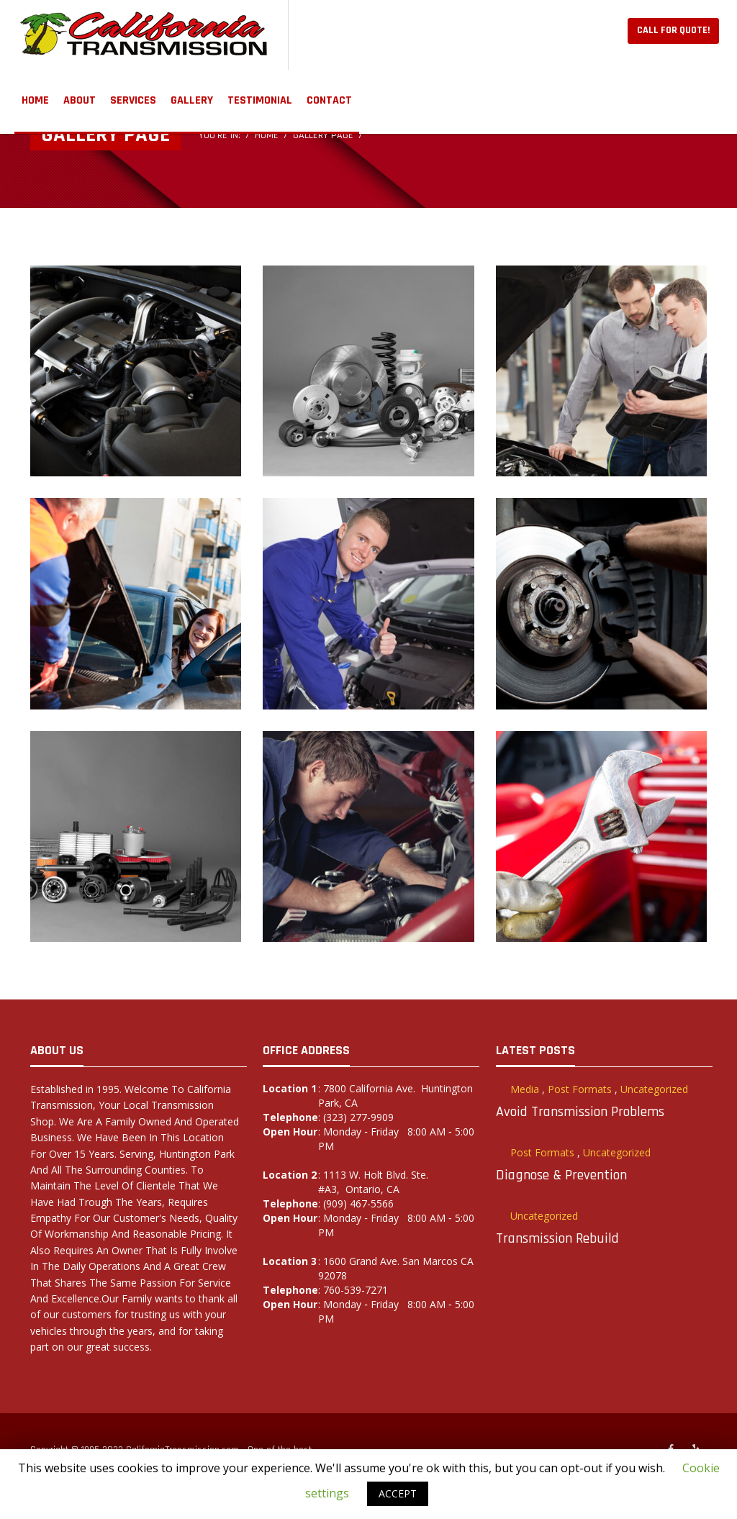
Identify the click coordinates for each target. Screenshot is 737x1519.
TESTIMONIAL (259, 100)
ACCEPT (398, 1493)
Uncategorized (654, 1089)
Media (524, 1089)
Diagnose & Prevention (561, 1175)
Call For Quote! (673, 30)
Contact (329, 100)
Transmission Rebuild (557, 1238)
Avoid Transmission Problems (580, 1111)
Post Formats (580, 1089)
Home (35, 100)
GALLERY (192, 100)
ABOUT (79, 100)
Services (133, 100)
